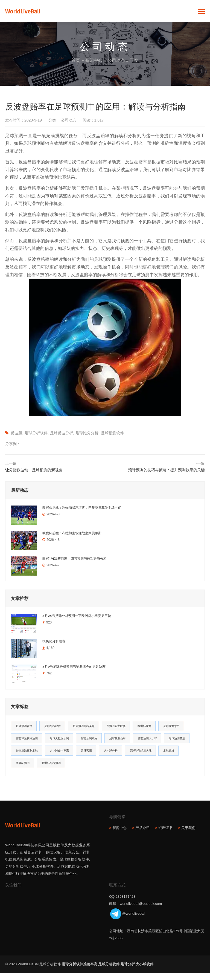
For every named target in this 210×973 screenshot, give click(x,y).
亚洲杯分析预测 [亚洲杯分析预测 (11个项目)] (51, 762)
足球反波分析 (61, 433)
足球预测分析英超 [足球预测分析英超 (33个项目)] (84, 725)
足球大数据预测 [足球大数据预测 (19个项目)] (59, 738)
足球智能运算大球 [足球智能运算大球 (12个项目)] (140, 750)
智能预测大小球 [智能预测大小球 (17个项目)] (147, 738)
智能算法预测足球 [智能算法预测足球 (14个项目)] (27, 750)
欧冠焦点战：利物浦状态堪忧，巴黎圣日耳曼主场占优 (81, 508)
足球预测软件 (112, 433)
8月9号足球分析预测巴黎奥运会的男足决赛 (74, 667)
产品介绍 (142, 828)
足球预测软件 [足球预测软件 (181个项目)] (24, 725)
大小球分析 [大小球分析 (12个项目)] (111, 750)
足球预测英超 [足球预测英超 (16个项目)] (177, 738)
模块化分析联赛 (53, 641)
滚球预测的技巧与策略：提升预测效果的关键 (166, 470)
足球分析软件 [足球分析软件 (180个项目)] (52, 725)
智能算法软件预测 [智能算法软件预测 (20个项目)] (27, 738)
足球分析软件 (36, 433)
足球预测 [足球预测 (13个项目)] (86, 750)
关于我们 (188, 828)
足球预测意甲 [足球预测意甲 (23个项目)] (171, 725)
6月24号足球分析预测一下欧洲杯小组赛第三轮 (76, 616)
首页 (75, 60)
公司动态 (116, 60)
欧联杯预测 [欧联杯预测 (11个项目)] (23, 762)
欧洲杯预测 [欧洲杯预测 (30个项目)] (144, 725)
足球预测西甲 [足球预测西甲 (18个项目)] (117, 738)
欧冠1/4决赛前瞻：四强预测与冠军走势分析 (74, 559)
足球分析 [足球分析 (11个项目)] (168, 750)
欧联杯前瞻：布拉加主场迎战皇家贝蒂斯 (71, 533)
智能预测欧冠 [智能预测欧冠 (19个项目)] (89, 738)
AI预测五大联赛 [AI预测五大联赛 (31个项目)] (116, 725)
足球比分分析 (86, 433)
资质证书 (165, 828)
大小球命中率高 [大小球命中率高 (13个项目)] (59, 750)
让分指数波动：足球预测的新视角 (34, 470)
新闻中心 (94, 60)
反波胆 (16, 433)
